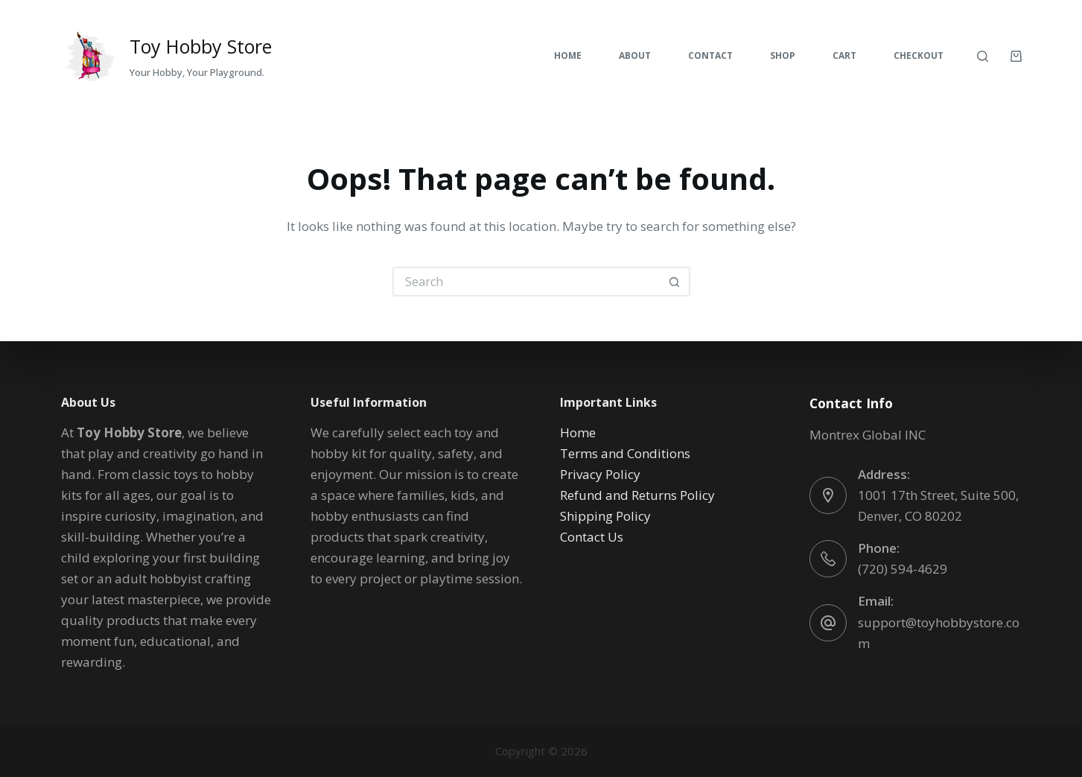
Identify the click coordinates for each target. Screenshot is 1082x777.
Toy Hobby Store (201, 46)
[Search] (982, 56)
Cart (844, 55)
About (635, 55)
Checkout (918, 55)
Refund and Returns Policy (637, 495)
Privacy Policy (600, 474)
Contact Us (591, 536)
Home (568, 55)
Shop (782, 55)
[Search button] (675, 281)
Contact (710, 55)
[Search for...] (526, 281)
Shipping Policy (605, 515)
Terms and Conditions (625, 453)
